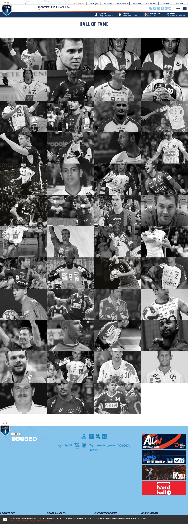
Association (149, 513)
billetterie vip (122, 4)
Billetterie (108, 4)
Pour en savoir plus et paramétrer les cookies (29, 520)
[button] (185, 8)
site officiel (79, 3)
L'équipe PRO (7, 513)
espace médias (152, 4)
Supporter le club (105, 513)
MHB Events (181, 4)
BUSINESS (137, 4)
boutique (94, 4)
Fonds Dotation (166, 4)
